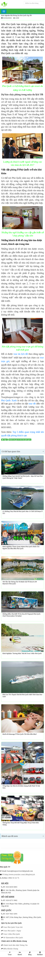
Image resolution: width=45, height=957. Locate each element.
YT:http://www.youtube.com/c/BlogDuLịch (18, 874)
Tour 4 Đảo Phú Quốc (11, 934)
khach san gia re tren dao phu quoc (20, 439)
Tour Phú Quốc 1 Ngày (12, 931)
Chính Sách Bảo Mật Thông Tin (15, 945)
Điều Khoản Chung (10, 949)
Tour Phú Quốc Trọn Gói (12, 927)
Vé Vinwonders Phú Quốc (13, 937)
